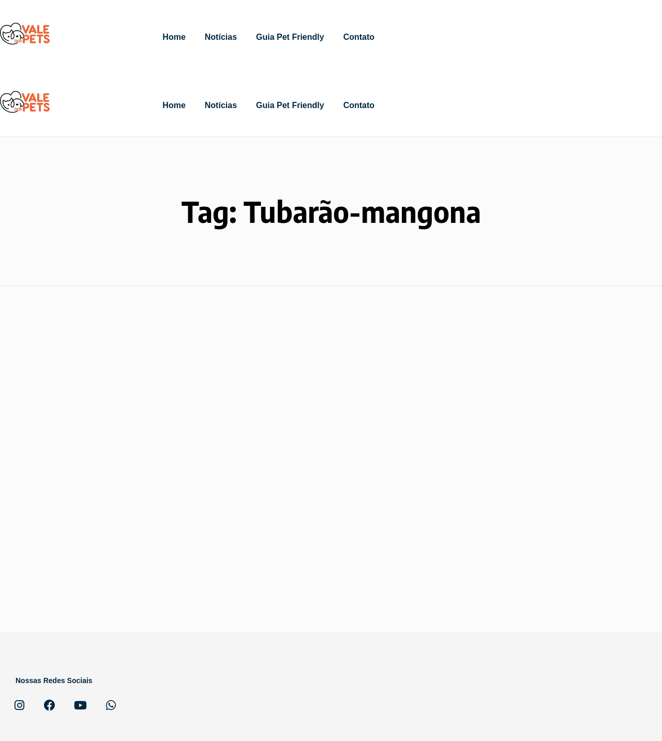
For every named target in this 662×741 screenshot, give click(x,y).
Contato (358, 37)
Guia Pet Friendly (290, 37)
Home (173, 37)
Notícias (221, 37)
